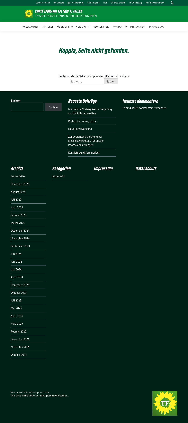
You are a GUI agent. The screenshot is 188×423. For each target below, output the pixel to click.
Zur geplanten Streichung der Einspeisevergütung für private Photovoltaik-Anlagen (86, 141)
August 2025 (18, 192)
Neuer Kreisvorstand (80, 129)
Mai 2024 (16, 269)
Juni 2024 (16, 261)
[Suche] (168, 3)
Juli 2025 (16, 199)
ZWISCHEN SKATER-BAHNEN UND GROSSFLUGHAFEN (66, 16)
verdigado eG (61, 395)
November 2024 (20, 238)
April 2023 (17, 316)
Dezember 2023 (20, 285)
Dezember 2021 (20, 339)
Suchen (15, 101)
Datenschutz (146, 168)
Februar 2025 (18, 215)
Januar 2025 (18, 223)
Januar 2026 (18, 176)
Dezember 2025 (20, 184)
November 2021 (20, 347)
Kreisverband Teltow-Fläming (58, 12)
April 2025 (17, 207)
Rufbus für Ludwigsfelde (82, 121)
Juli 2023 (16, 300)
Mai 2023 (16, 308)
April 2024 (17, 277)
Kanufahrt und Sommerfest (83, 152)
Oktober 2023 (19, 292)
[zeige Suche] (172, 3)
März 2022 (17, 323)
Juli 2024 (16, 254)
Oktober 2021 (19, 354)
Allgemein (58, 176)
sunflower (33, 395)
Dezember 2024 (20, 230)
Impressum (103, 168)
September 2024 (20, 246)
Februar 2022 (18, 331)
